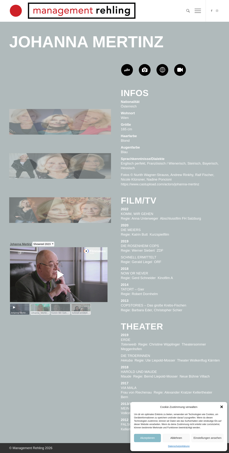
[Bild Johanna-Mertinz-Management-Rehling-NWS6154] (94, 219)
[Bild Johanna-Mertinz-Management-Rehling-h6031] (26, 174)
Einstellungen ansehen (207, 437)
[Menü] (196, 11)
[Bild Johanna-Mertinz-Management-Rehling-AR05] (26, 219)
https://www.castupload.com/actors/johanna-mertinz (160, 184)
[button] (221, 407)
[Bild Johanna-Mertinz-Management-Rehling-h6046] (60, 130)
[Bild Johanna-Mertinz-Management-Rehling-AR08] (60, 174)
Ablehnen (176, 437)
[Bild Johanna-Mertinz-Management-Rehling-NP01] (60, 86)
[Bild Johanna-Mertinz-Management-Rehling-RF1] (94, 130)
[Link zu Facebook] (211, 10)
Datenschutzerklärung (179, 446)
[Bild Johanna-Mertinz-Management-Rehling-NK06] (26, 130)
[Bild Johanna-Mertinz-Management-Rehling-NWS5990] (60, 219)
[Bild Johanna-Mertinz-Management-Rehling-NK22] (94, 86)
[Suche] (188, 11)
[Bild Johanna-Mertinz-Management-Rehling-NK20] (26, 86)
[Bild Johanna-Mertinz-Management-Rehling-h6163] (94, 174)
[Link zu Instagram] (217, 10)
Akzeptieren (147, 437)
